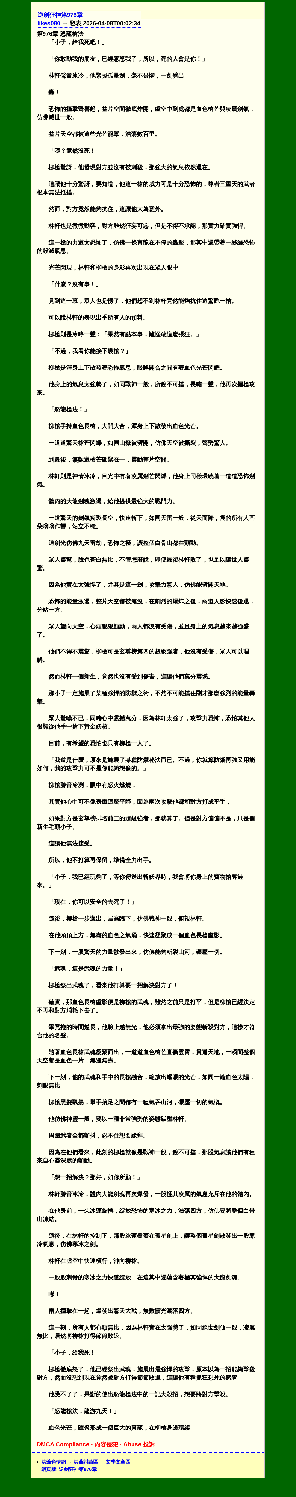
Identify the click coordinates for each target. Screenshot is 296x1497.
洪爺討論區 (86, 1462)
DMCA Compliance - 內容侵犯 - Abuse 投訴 (96, 1444)
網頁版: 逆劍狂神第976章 (69, 1469)
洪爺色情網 (53, 1462)
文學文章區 (118, 1462)
